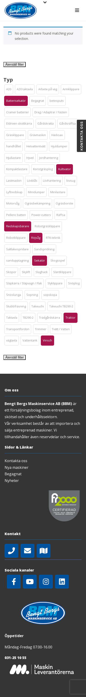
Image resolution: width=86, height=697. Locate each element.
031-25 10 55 (15, 657)
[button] (8, 89)
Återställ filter (14, 64)
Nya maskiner (16, 467)
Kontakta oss (16, 460)
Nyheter (12, 480)
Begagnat (13, 473)
